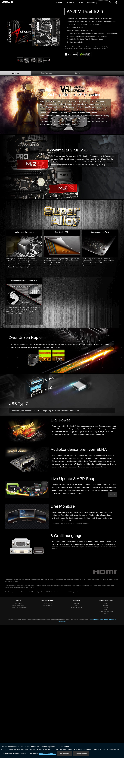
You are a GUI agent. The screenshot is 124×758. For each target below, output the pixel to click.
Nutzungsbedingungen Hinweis (99, 619)
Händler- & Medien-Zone (106, 611)
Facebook (105, 603)
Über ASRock (18, 603)
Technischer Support (76, 607)
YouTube (105, 605)
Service (80, 2)
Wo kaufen (91, 2)
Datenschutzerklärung (47, 753)
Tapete (106, 613)
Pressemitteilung (47, 603)
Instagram (105, 607)
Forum (106, 609)
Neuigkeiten (70, 2)
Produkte (59, 2)
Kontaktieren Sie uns (18, 605)
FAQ (76, 605)
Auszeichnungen (47, 605)
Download (76, 603)
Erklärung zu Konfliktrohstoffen (18, 607)
